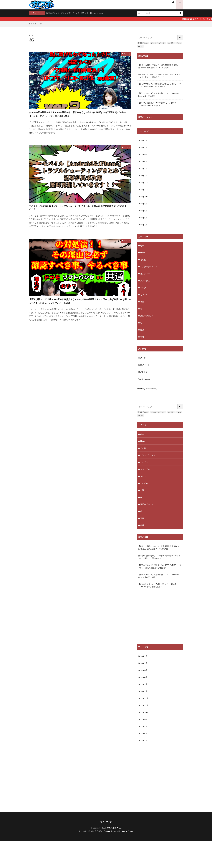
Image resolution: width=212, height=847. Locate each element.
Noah (142, 255)
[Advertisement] (160, 623)
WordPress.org (144, 381)
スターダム (145, 283)
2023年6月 (142, 157)
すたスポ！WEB (114, 834)
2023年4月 (142, 164)
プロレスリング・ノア (71, 13)
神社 (142, 339)
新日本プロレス (53, 13)
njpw (142, 248)
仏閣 (142, 304)
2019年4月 (142, 220)
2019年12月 (143, 185)
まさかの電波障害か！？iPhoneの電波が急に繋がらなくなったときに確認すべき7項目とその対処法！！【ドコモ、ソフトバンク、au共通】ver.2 (80, 118)
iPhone (94, 13)
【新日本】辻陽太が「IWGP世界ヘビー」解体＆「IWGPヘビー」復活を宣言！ (158, 106)
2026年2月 (142, 143)
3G (41, 24)
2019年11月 (143, 192)
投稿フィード (144, 367)
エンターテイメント (148, 269)
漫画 (142, 332)
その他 (143, 262)
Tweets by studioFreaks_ (147, 391)
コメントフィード (145, 374)
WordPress (128, 837)
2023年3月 (142, 171)
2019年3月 (142, 227)
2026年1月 (142, 150)
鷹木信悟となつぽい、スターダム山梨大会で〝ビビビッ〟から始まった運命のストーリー (160, 76)
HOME (33, 24)
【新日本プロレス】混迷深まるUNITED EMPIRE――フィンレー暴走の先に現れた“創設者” (159, 86)
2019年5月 (142, 213)
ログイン (142, 360)
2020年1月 (142, 178)
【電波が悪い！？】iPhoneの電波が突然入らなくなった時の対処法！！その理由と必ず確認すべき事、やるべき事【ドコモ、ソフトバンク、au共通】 (79, 315)
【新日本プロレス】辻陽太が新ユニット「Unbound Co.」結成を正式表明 (155, 96)
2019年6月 (142, 206)
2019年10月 (143, 199)
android (101, 13)
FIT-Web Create (103, 837)
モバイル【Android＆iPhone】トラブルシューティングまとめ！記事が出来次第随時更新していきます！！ (80, 216)
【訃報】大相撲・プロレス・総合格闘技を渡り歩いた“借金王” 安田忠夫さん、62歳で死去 (160, 66)
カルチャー (145, 276)
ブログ (143, 290)
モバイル (126, 54)
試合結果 (85, 13)
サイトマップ (106, 827)
